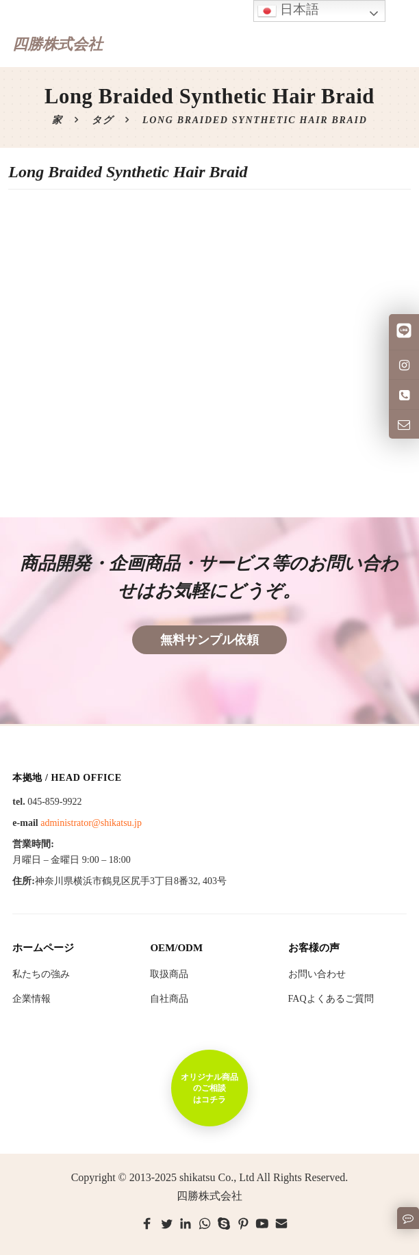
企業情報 (31, 999)
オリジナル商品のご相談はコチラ (209, 1088)
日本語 (288, 10)
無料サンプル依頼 (209, 640)
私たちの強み (41, 974)
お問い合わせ (317, 974)
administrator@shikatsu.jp (91, 823)
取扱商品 (169, 974)
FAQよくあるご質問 (331, 999)
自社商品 (169, 999)
